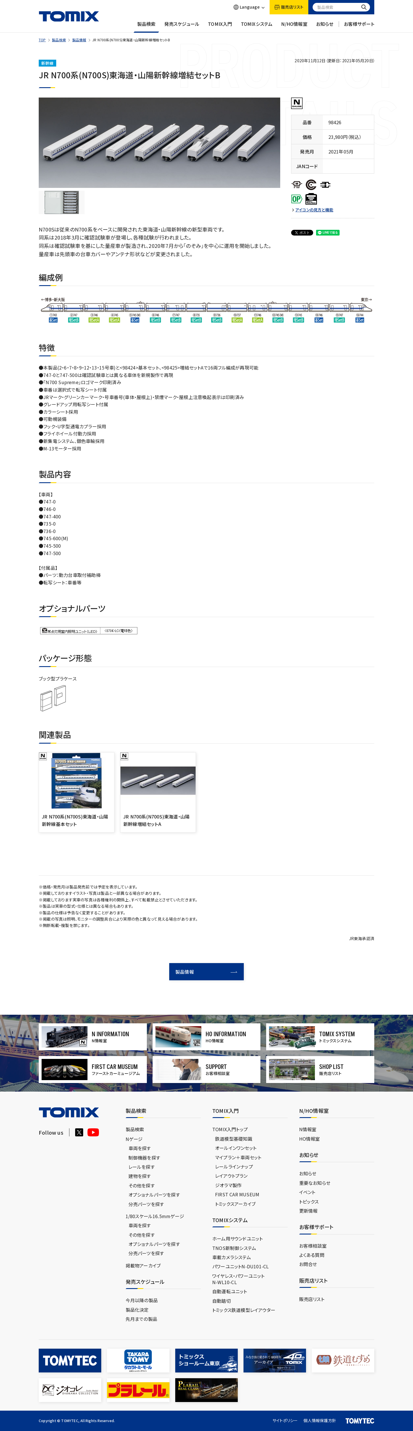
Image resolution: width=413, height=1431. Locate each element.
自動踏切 (221, 1300)
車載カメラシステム (231, 1257)
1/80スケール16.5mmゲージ (155, 1216)
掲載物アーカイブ (143, 1265)
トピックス (309, 1201)
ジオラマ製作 (228, 1185)
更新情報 (308, 1210)
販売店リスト (311, 1299)
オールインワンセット (235, 1147)
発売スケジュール (182, 27)
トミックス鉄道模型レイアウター (243, 1309)
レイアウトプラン (231, 1175)
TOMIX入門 (219, 27)
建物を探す (139, 1176)
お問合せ (308, 1264)
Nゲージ (134, 1139)
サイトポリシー (285, 1420)
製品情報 (79, 39)
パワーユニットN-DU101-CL (240, 1266)
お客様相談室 (313, 1245)
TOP (42, 39)
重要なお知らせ (314, 1182)
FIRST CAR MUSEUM (237, 1194)
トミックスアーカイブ (235, 1203)
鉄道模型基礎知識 (233, 1138)
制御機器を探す (144, 1157)
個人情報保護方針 (319, 1420)
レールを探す (141, 1166)
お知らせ (325, 27)
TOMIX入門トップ (230, 1129)
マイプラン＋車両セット (238, 1157)
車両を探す (139, 1148)
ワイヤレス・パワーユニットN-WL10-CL (238, 1279)
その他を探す (141, 1185)
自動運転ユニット (229, 1291)
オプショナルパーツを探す (154, 1194)
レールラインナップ (234, 1166)
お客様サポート (359, 27)
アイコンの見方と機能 (314, 209)
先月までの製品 (141, 1318)
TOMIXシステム (256, 27)
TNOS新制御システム (234, 1248)
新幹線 (47, 63)
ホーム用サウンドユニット (237, 1238)
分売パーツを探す (146, 1204)
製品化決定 (137, 1309)
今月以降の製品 (142, 1300)
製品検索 (146, 27)
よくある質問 (311, 1254)
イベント (307, 1192)
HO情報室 (309, 1138)
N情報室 (308, 1129)
